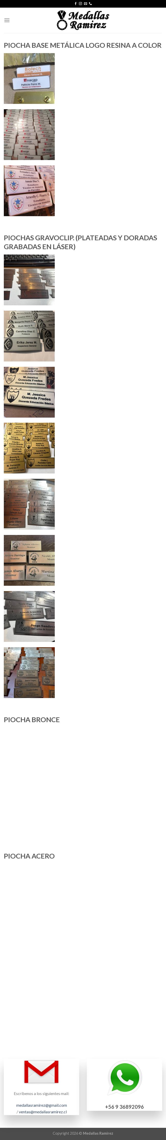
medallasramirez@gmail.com (41, 1105)
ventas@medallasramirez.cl (43, 1111)
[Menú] (7, 20)
